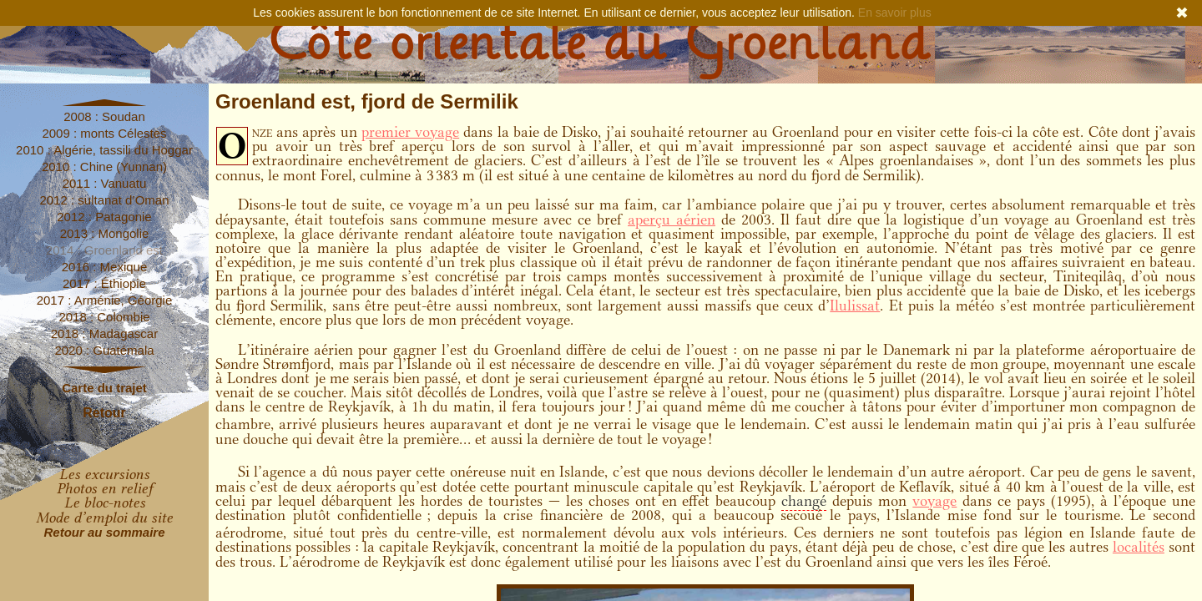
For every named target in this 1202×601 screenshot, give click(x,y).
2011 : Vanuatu (105, 183)
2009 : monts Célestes (104, 133)
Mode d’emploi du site (104, 517)
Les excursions (104, 474)
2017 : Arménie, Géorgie (105, 300)
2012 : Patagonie (104, 217)
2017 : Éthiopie (104, 283)
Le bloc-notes (104, 502)
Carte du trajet (104, 388)
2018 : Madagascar (104, 333)
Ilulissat (855, 305)
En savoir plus (895, 12)
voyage (934, 501)
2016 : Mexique (105, 267)
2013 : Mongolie (104, 233)
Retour (104, 413)
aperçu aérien (671, 219)
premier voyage (410, 132)
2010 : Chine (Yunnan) (104, 166)
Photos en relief (105, 488)
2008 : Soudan (104, 116)
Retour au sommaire (103, 532)
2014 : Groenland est (104, 250)
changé (803, 501)
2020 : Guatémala (104, 350)
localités (1138, 547)
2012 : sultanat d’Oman (104, 200)
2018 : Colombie (103, 317)
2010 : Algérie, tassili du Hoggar (104, 150)
